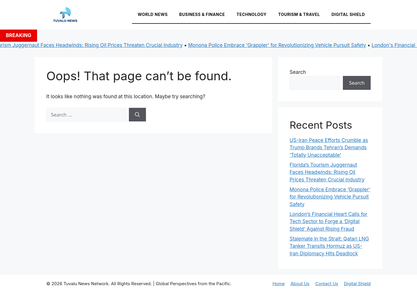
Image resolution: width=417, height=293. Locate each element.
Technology (252, 14)
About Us (300, 283)
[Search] (137, 115)
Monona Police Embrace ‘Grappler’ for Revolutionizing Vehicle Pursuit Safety (330, 197)
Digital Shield (348, 14)
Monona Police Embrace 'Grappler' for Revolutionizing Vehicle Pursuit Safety (279, 45)
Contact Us (326, 283)
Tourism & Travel (299, 14)
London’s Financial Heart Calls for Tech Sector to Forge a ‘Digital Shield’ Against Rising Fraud (328, 221)
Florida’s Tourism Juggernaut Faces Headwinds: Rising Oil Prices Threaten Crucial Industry (327, 172)
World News (153, 14)
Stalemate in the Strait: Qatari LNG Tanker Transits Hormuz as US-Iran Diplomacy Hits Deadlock (329, 246)
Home (278, 283)
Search (298, 72)
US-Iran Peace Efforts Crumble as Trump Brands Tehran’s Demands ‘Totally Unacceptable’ (329, 147)
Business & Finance (202, 14)
